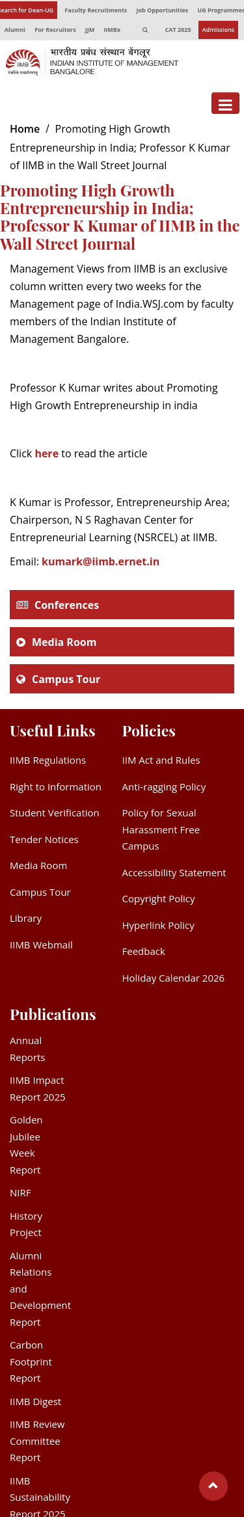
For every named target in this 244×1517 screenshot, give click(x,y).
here (46, 453)
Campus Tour (66, 679)
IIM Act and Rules (161, 759)
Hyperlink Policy (158, 925)
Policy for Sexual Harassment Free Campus (161, 829)
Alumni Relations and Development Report (40, 1288)
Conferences (66, 605)
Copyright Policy (158, 898)
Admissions (218, 29)
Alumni (15, 29)
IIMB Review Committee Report (37, 1440)
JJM (89, 29)
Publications (53, 1014)
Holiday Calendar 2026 (173, 977)
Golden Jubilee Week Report (26, 1144)
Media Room (64, 642)
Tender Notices (44, 839)
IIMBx (111, 29)
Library (26, 917)
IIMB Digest (35, 1401)
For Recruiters (54, 29)
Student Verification (55, 812)
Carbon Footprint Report (31, 1361)
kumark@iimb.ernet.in (100, 561)
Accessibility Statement (174, 872)
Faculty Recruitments (95, 10)
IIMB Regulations (48, 759)
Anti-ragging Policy (164, 786)
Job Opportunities (162, 10)
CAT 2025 (178, 29)
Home (25, 129)
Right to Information (56, 786)
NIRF (20, 1192)
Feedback (143, 951)
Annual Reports (28, 1049)
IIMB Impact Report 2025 (38, 1088)
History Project (26, 1224)
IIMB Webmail (41, 944)
